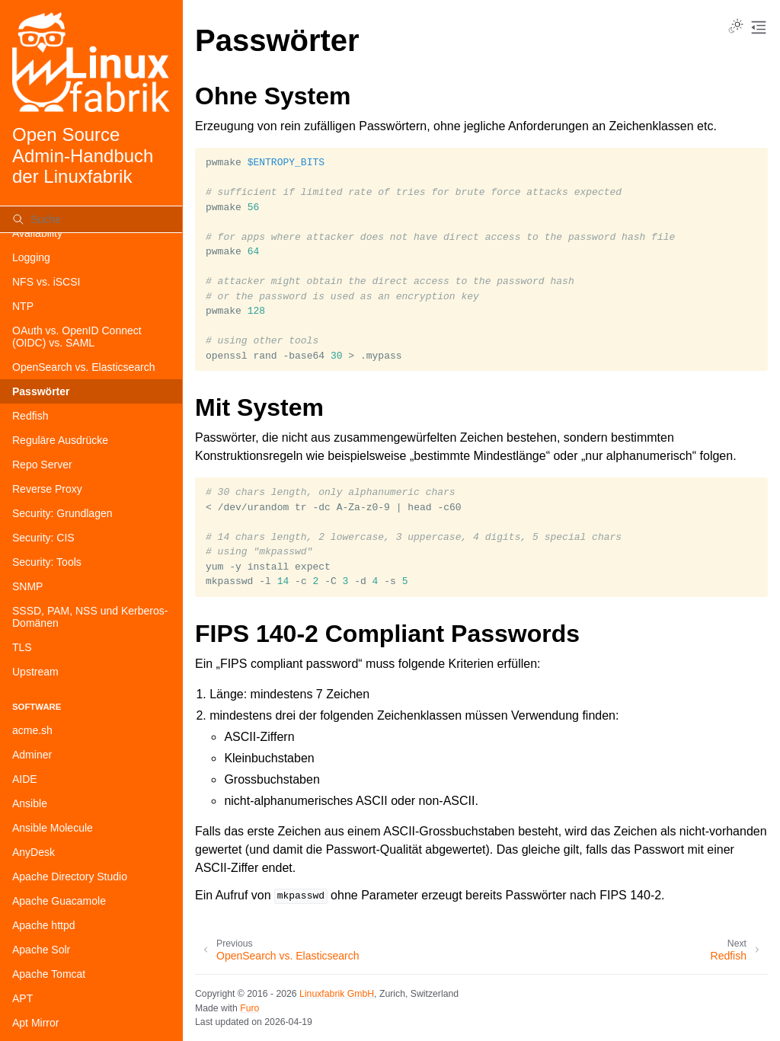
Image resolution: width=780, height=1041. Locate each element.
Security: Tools (47, 562)
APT (22, 998)
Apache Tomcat (48, 974)
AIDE (24, 779)
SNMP (27, 586)
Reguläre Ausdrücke (60, 440)
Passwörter (40, 391)
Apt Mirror (35, 1023)
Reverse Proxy (47, 489)
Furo (249, 1008)
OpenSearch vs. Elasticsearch (83, 367)
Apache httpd (43, 925)
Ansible (29, 803)
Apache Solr (41, 950)
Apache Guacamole (59, 901)
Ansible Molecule (52, 828)
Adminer (32, 755)
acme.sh (32, 730)
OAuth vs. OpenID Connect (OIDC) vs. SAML (77, 336)
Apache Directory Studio (69, 876)
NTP (23, 306)
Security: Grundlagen (62, 513)
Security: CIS (43, 538)
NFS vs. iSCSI (46, 282)
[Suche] (91, 219)
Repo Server (42, 464)
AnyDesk (33, 852)
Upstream (35, 672)
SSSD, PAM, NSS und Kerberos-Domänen (90, 617)
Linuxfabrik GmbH (336, 993)
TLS (22, 647)
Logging (31, 257)
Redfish (30, 416)
